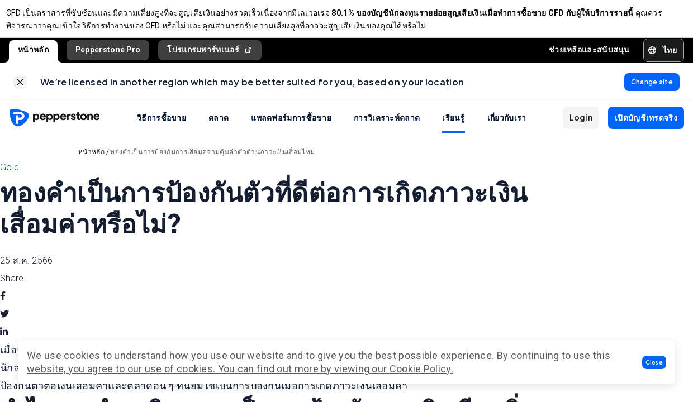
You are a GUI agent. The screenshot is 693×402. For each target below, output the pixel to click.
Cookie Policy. (421, 369)
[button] (654, 362)
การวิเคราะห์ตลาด (387, 128)
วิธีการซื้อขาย (161, 128)
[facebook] (3, 307)
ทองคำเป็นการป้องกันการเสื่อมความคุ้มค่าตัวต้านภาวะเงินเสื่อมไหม (212, 163)
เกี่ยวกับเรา (506, 128)
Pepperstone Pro (108, 55)
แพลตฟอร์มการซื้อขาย (291, 128)
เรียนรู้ (453, 128)
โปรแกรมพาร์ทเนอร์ (210, 55)
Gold (9, 178)
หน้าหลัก (33, 55)
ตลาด (218, 128)
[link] (20, 90)
